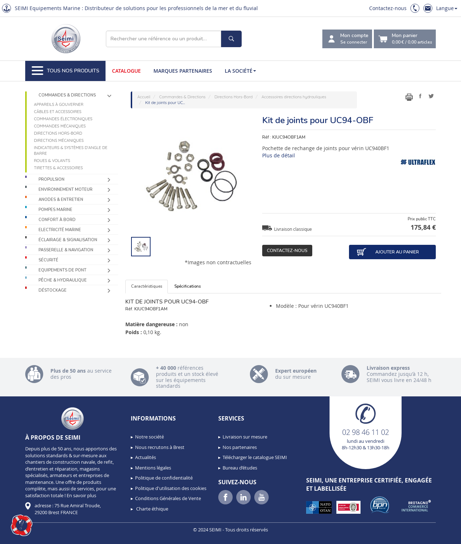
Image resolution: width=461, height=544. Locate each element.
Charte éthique (151, 508)
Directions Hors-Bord (58, 133)
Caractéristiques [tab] (146, 286)
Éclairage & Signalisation (68, 240)
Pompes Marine (55, 209)
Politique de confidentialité (164, 478)
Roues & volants (52, 160)
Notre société (149, 436)
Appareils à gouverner (58, 104)
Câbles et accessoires (57, 111)
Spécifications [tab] (187, 286)
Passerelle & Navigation (66, 250)
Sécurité (48, 260)
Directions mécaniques (59, 140)
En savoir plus (81, 495)
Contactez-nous (388, 8)
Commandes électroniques (63, 118)
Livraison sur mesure (245, 436)
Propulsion (51, 179)
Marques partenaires (182, 70)
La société (240, 70)
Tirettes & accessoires (58, 167)
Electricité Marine (60, 230)
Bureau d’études (240, 467)
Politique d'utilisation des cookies (170, 488)
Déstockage (53, 290)
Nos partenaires (240, 447)
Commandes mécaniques (60, 126)
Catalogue (126, 70)
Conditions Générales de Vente (168, 498)
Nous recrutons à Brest (159, 447)
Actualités (145, 457)
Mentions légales (153, 467)
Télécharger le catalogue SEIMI (255, 457)
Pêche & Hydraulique (63, 280)
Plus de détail (278, 155)
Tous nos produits (65, 71)
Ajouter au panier (387, 252)
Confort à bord (57, 219)
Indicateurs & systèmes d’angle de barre (70, 150)
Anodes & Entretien (61, 199)
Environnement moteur (66, 189)
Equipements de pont (62, 270)
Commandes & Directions (67, 95)
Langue (446, 8)
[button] (21, 525)
